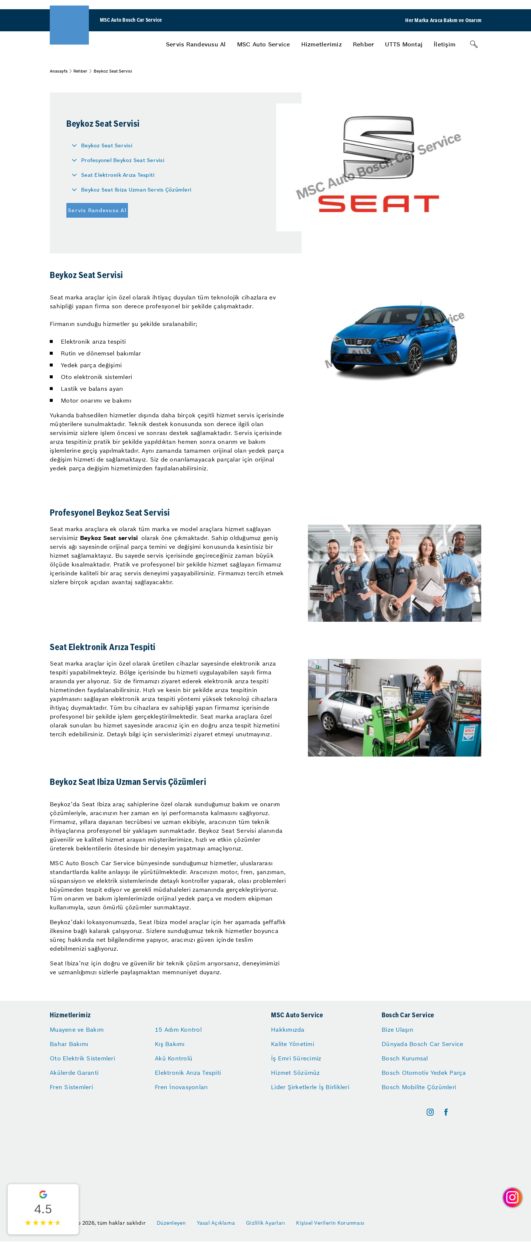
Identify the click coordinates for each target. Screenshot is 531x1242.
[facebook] (446, 1112)
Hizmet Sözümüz (295, 1072)
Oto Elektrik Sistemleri (82, 1058)
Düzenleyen (171, 1223)
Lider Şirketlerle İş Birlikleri (310, 1087)
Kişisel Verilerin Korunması (330, 1223)
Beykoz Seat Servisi (106, 145)
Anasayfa (58, 71)
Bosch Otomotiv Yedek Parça (424, 1072)
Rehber (363, 44)
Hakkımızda (288, 1029)
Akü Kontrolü (173, 1058)
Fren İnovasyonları (181, 1087)
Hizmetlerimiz (321, 44)
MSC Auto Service (263, 44)
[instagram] (430, 1112)
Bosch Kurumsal (405, 1058)
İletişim (444, 44)
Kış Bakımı (170, 1044)
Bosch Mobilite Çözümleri (419, 1087)
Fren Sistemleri (71, 1087)
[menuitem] (196, 44)
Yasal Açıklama (216, 1223)
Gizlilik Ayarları (265, 1223)
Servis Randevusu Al (196, 44)
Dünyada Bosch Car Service (422, 1044)
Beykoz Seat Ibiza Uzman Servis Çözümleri (136, 189)
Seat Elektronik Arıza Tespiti (118, 175)
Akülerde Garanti (74, 1072)
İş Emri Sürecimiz (296, 1058)
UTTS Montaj (404, 44)
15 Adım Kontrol (178, 1029)
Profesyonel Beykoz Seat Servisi (122, 160)
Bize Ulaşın (397, 1029)
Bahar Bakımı (69, 1044)
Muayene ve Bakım (77, 1029)
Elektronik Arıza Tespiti (188, 1072)
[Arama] (473, 44)
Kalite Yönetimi (292, 1044)
